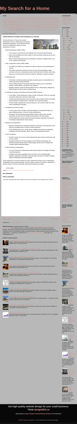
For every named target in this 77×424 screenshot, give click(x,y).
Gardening (18, 21)
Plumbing (49, 24)
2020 (65, 126)
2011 (65, 143)
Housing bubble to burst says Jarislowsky (19, 240)
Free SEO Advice (66, 164)
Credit (30, 19)
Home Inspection (40, 21)
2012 (65, 141)
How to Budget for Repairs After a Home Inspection (22, 296)
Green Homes (65, 211)
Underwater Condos (67, 196)
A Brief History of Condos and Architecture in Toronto (69, 95)
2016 (65, 132)
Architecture (24, 17)
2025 (65, 32)
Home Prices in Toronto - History (17, 312)
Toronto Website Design (68, 173)
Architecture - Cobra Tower (71, 337)
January (67, 119)
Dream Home (35, 19)
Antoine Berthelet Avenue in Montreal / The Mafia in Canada (24, 272)
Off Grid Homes (25, 24)
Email (63, 152)
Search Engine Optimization (65, 167)
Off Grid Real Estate (67, 216)
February (67, 116)
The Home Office (6, 29)
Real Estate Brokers (23, 26)
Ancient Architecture (67, 181)
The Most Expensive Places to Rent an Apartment (21, 256)
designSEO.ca (42, 409)
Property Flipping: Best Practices (69, 106)
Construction (25, 19)
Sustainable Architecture (65, 219)
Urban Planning (33, 29)
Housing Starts (28, 22)
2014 (65, 137)
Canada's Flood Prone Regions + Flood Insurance (69, 76)
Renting (38, 27)
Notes (20, 24)
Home (31, 219)
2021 (65, 123)
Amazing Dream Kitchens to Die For (18, 264)
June (66, 49)
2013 (65, 139)
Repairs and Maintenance (48, 27)
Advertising (5, 17)
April (66, 112)
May (66, 110)
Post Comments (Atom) (15, 222)
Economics (42, 19)
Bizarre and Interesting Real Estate (39, 17)
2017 (65, 130)
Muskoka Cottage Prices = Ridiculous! (71, 301)
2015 (65, 135)
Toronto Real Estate (18, 29)
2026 (65, 29)
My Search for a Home (25, 8)
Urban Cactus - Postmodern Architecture (66, 200)
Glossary (23, 21)
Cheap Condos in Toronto (71, 247)
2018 (65, 128)
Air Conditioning (11, 17)
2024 (65, 34)
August (67, 44)
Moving (17, 24)
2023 (65, 36)
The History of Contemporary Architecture (65, 193)
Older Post (55, 219)
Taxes (57, 27)
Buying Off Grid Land (67, 209)
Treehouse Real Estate (68, 222)
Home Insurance (50, 21)
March (67, 114)
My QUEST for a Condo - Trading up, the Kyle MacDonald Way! (25, 248)
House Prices (20, 22)
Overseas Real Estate (38, 24)
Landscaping (43, 22)
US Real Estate (40, 29)
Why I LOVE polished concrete (71, 389)
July (66, 47)
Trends (28, 29)
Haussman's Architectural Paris (66, 189)
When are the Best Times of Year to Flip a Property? (69, 101)
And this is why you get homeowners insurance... (21, 304)
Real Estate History (47, 26)
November (68, 38)
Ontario (30, 24)
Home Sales (12, 22)
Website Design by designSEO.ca (27, 420)
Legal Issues (50, 22)
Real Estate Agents (12, 26)
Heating (27, 21)
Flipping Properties (11, 21)
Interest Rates (35, 22)
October (67, 40)
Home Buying (32, 21)
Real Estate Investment (14, 27)
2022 (65, 121)
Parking (44, 24)
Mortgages (11, 24)
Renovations (33, 27)
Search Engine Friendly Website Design (37, 413)
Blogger (56, 420)
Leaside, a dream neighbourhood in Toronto (20, 280)
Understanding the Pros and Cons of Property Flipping (69, 83)
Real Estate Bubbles (35, 26)
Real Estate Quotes (26, 27)
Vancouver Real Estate (50, 29)
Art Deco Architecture (67, 183)
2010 (65, 145)
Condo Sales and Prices (13, 19)
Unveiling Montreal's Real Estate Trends (19, 288)
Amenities (17, 17)
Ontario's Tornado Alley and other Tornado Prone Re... (69, 65)
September (68, 42)
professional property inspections (36, 232)
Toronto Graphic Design (68, 171)
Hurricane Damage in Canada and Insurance (68, 59)
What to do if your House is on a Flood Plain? (69, 71)
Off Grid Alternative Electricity (67, 214)
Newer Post (7, 219)
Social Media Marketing (68, 169)
